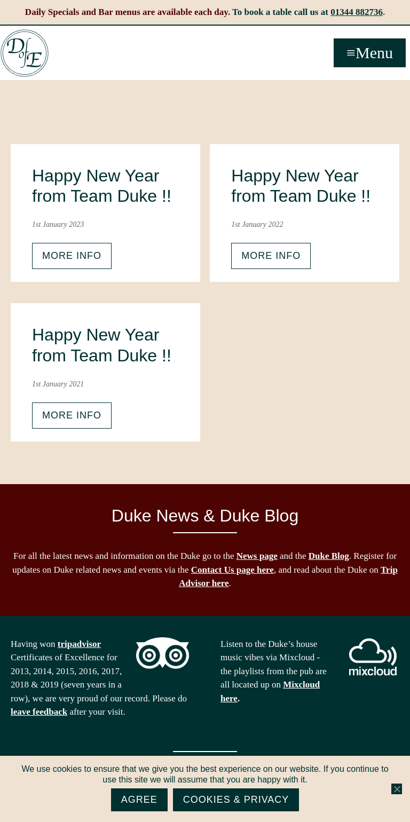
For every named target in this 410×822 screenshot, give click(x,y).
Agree (139, 799)
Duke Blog (329, 556)
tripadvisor (79, 644)
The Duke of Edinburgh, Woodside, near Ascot (24, 53)
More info (71, 255)
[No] (396, 789)
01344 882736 (356, 12)
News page (257, 556)
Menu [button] (374, 52)
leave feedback (39, 712)
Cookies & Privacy (236, 799)
